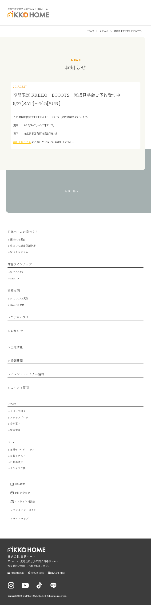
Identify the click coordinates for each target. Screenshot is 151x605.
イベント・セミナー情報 (27, 374)
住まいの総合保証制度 (23, 245)
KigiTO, (15, 278)
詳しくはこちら (22, 142)
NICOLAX (16, 272)
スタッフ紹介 (18, 411)
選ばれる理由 (18, 239)
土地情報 (17, 347)
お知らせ (17, 330)
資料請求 (20, 484)
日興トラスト (18, 455)
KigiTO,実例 (17, 305)
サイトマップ (20, 518)
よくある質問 (20, 387)
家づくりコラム (19, 252)
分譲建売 (17, 360)
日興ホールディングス (22, 449)
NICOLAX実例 (19, 298)
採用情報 (15, 430)
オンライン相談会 (25, 501)
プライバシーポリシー (26, 510)
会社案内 (15, 423)
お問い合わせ (22, 492)
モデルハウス (20, 317)
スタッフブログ (19, 417)
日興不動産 (16, 462)
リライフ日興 (18, 468)
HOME (90, 31)
